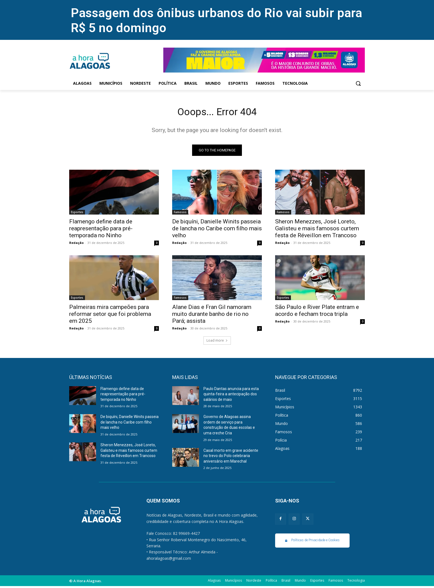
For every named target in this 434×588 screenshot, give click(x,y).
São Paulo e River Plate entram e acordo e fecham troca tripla (317, 312)
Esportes (77, 214)
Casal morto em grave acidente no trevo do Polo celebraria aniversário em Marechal (230, 457)
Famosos (180, 214)
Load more (217, 342)
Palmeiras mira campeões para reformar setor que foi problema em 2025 (110, 315)
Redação (76, 244)
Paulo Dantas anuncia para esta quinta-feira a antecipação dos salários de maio (231, 395)
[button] (358, 83)
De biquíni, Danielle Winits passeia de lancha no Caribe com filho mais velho (217, 230)
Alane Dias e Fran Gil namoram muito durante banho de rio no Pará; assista (211, 315)
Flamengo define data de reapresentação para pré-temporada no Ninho (101, 230)
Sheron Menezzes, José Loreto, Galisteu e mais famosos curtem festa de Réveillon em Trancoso (317, 230)
